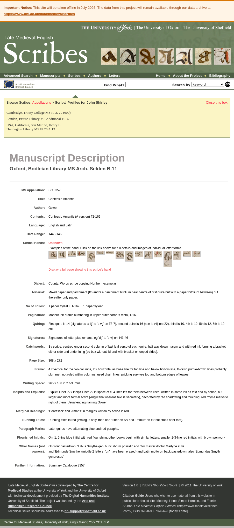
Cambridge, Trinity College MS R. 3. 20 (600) (38, 112)
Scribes (74, 76)
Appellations (41, 102)
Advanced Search (18, 76)
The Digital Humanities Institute (86, 496)
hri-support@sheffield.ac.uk (85, 511)
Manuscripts (50, 76)
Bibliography (219, 76)
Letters (114, 76)
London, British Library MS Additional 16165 (38, 119)
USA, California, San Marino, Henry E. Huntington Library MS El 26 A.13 (33, 127)
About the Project (187, 76)
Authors (94, 76)
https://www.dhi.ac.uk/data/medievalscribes (39, 14)
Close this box (217, 102)
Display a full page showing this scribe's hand (79, 269)
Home (160, 76)
